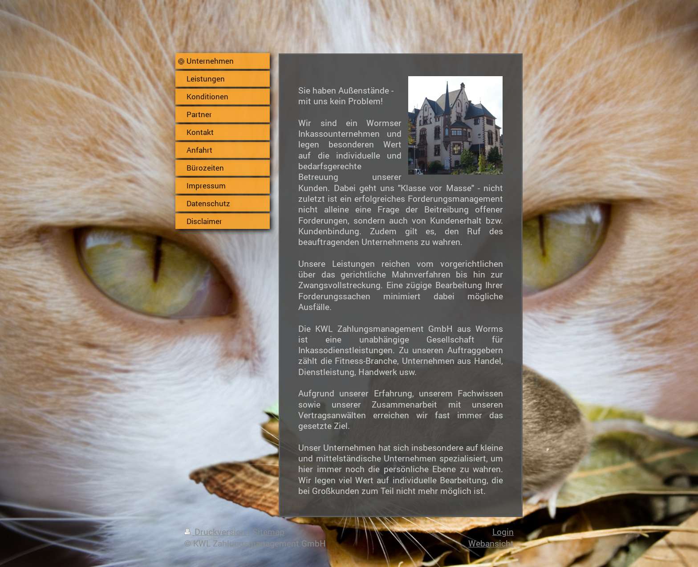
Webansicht (491, 543)
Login (503, 531)
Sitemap (268, 531)
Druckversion (216, 531)
